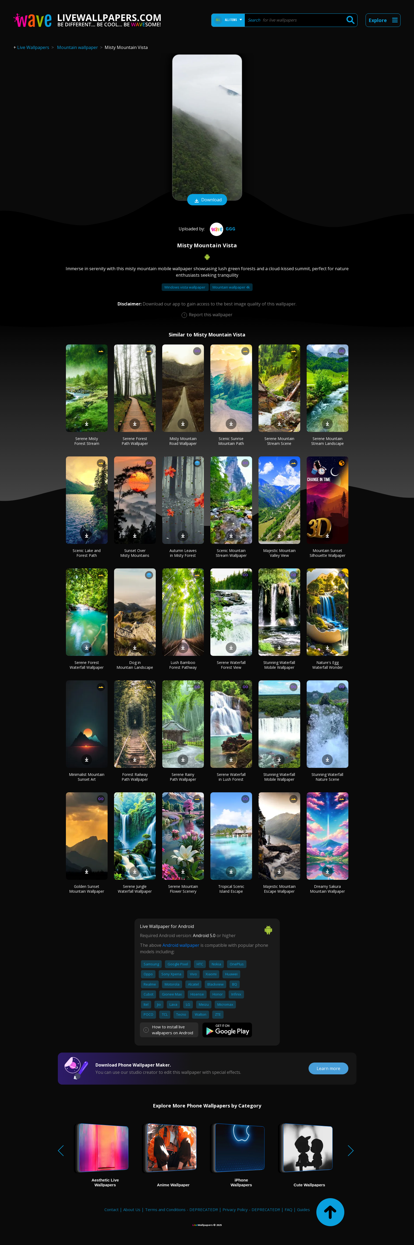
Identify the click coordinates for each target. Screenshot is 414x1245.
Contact (111, 1209)
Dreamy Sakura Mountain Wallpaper (327, 889)
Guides (303, 1209)
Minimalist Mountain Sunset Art (86, 777)
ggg (221, 229)
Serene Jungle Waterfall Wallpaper (135, 889)
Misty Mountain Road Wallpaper (183, 441)
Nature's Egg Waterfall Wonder (327, 665)
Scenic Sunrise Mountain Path (231, 441)
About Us (131, 1209)
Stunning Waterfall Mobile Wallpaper (279, 665)
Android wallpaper (180, 945)
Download (207, 200)
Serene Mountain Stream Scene (279, 441)
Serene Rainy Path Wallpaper (183, 777)
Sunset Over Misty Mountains (134, 553)
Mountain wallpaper (77, 47)
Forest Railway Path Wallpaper (135, 777)
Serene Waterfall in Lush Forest (231, 777)
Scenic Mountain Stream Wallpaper (231, 553)
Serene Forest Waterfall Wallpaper (87, 665)
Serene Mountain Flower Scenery (183, 889)
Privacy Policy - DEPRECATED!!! (251, 1209)
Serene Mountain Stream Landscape (327, 441)
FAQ (288, 1209)
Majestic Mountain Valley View (279, 553)
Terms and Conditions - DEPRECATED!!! (181, 1209)
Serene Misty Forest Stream (86, 441)
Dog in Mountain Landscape (134, 665)
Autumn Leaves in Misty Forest (183, 553)
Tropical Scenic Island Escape (231, 889)
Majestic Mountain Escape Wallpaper (279, 889)
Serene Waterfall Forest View (231, 665)
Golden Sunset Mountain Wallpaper (86, 889)
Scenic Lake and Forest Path (87, 553)
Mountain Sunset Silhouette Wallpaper (327, 553)
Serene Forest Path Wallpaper (135, 441)
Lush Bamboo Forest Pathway (183, 665)
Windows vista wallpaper (185, 287)
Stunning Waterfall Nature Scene (327, 777)
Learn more (328, 1068)
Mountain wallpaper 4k (231, 287)
